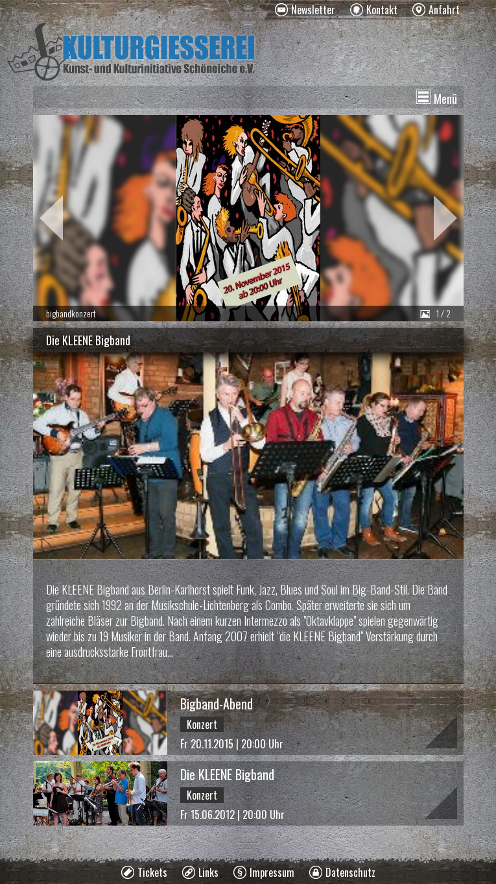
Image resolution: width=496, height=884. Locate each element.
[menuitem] (305, 9)
